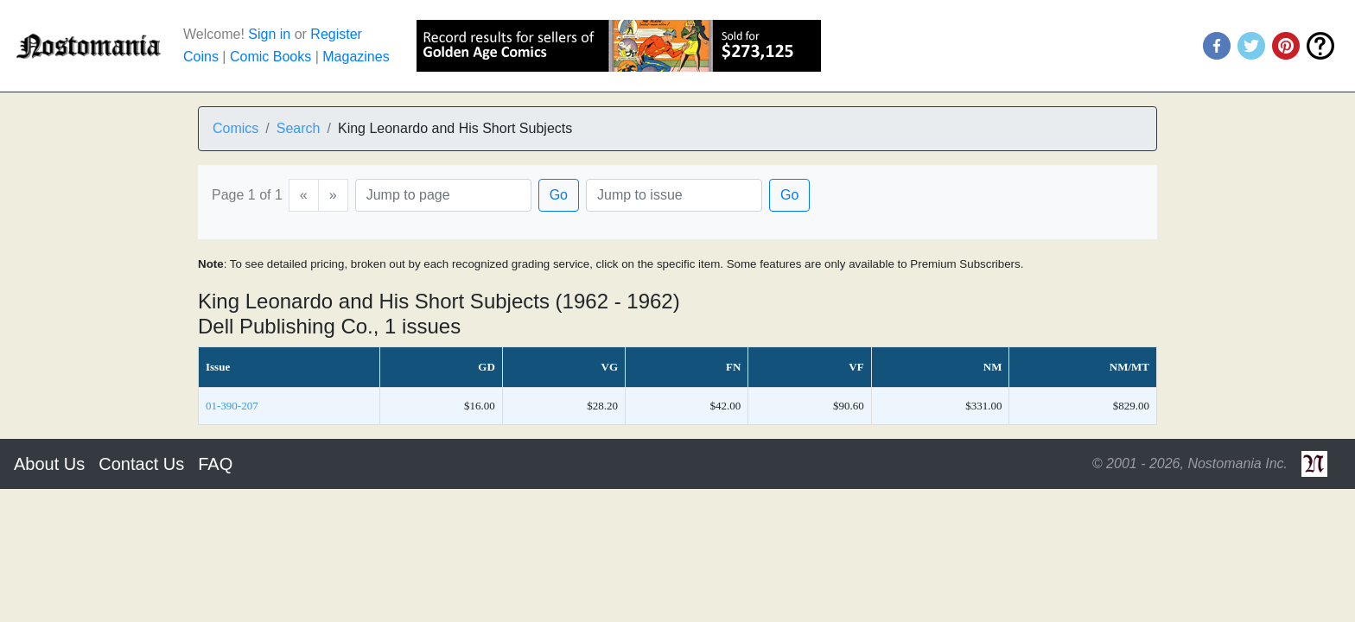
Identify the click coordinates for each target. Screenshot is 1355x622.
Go (559, 194)
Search (299, 128)
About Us (49, 463)
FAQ (215, 463)
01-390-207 (232, 405)
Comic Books (270, 56)
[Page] (443, 195)
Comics (235, 128)
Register (336, 34)
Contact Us (141, 463)
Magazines (355, 56)
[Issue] (674, 195)
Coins (201, 56)
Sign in (269, 34)
